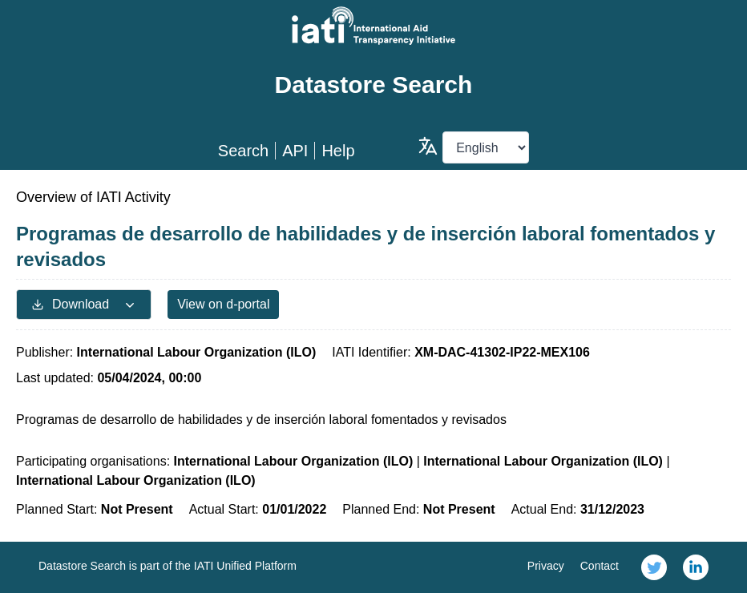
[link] (654, 567)
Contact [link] (599, 565)
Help (337, 150)
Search (243, 150)
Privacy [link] (545, 565)
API (295, 150)
